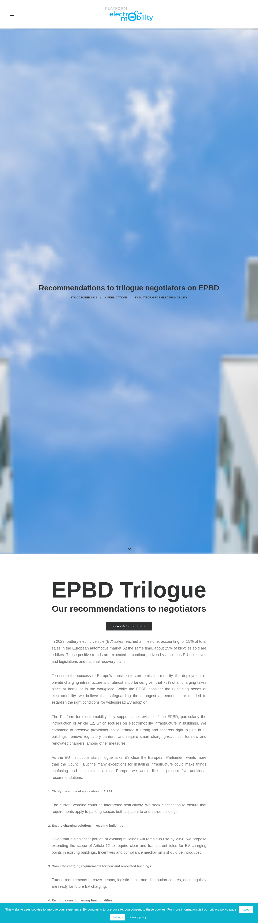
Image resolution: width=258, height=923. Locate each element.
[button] (12, 14)
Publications (117, 284)
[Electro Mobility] (129, 14)
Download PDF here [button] (128, 600)
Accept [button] (246, 909)
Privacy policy (138, 917)
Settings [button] (118, 917)
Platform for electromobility (163, 284)
